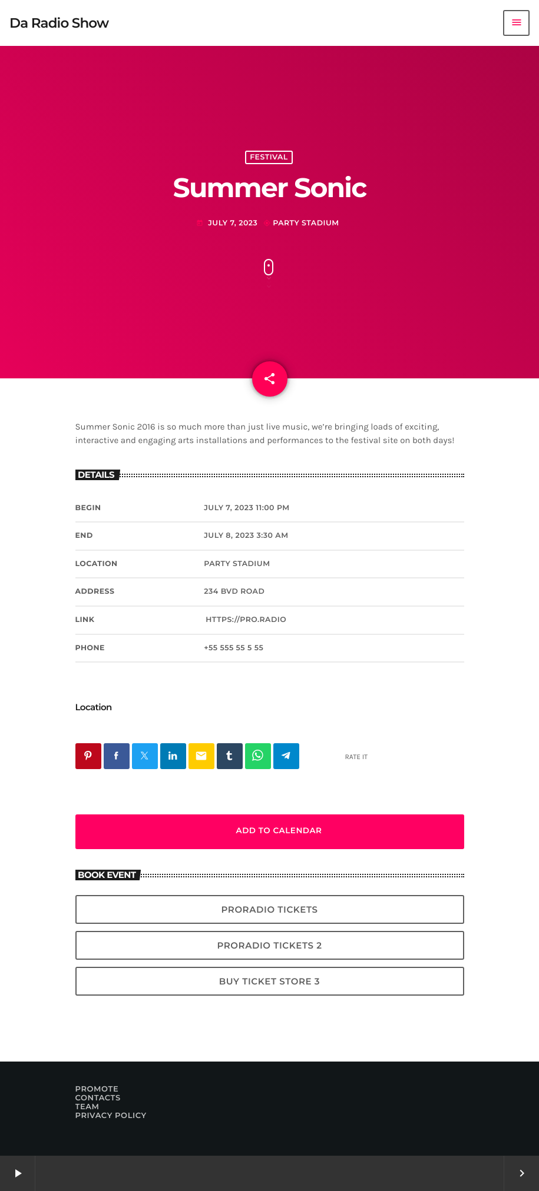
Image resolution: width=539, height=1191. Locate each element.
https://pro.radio (246, 620)
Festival (269, 157)
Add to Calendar (269, 831)
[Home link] (58, 23)
